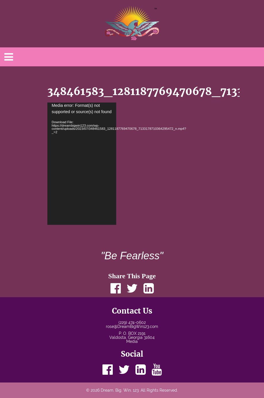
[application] (81, 164)
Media (132, 341)
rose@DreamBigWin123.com (132, 326)
